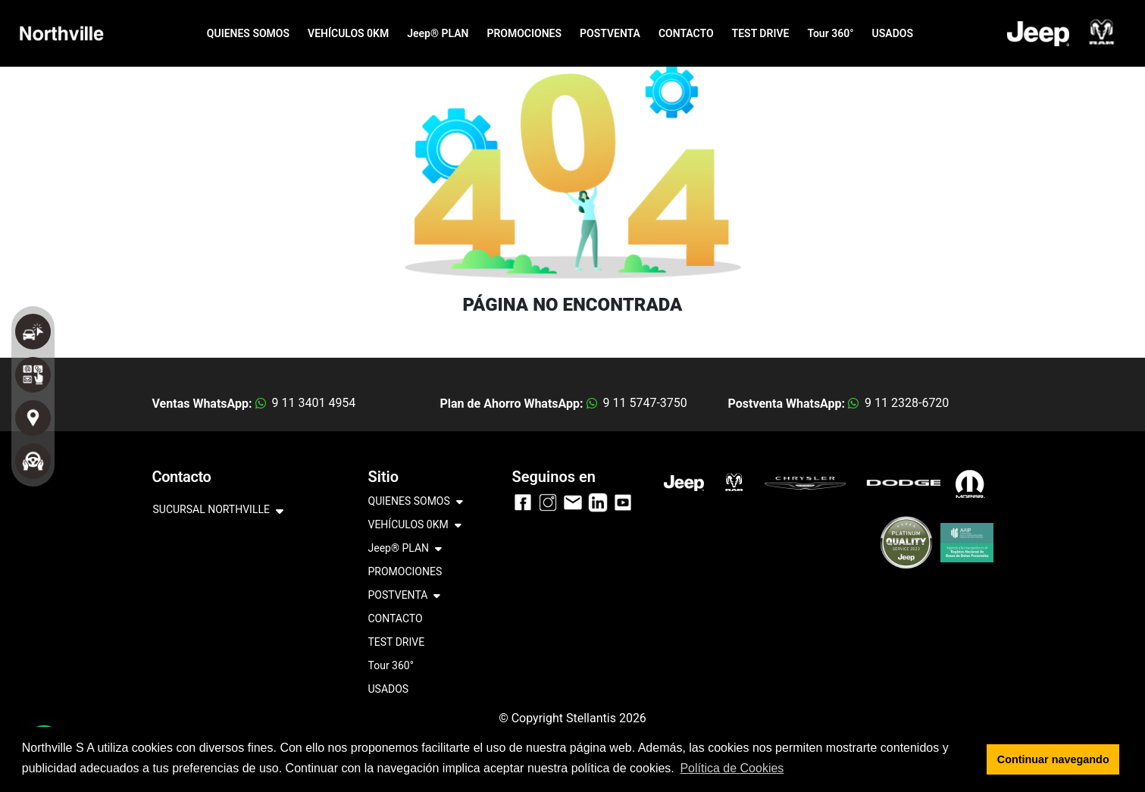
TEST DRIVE (761, 33)
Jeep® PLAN (437, 33)
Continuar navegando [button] (1053, 759)
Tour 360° (830, 33)
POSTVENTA (610, 33)
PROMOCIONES (524, 33)
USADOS (892, 33)
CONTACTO (686, 33)
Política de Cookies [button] (732, 768)
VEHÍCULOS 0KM (348, 33)
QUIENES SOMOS (248, 33)
